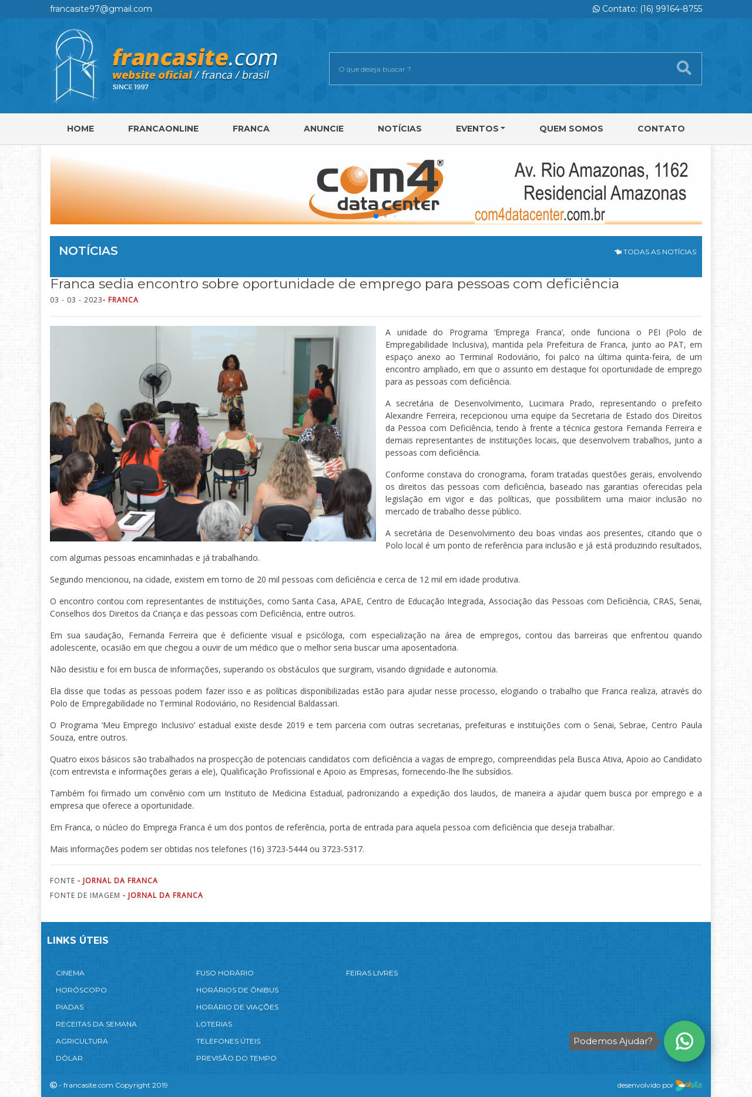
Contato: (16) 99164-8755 (647, 9)
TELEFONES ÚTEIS (228, 1041)
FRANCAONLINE (163, 128)
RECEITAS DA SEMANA (96, 1023)
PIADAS (69, 1006)
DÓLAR (69, 1058)
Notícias (400, 128)
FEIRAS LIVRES (372, 972)
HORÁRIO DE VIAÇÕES (237, 1006)
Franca (251, 128)
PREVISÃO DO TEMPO (236, 1058)
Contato (661, 128)
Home (80, 128)
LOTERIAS (214, 1023)
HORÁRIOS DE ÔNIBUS (237, 989)
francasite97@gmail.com (101, 9)
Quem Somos (571, 128)
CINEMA (70, 972)
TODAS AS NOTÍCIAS (655, 251)
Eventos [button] (477, 128)
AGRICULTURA (82, 1041)
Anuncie (324, 128)
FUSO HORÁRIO (225, 972)
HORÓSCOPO (81, 989)
